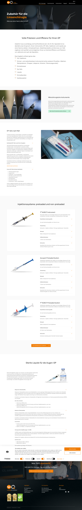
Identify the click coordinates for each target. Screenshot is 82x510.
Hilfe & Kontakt (72, 3)
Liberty (26, 489)
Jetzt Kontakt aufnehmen (12, 165)
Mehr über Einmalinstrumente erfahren (58, 111)
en (74, 1)
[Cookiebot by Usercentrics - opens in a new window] (7, 508)
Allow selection (72, 501)
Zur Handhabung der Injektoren (39, 345)
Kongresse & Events (28, 490)
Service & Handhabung (47, 489)
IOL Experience (27, 488)
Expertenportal (50, 3)
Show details (59, 507)
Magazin (65, 3)
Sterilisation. (48, 239)
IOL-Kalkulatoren (45, 488)
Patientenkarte (62, 489)
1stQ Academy (27, 492)
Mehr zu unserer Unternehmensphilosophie (39, 471)
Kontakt (43, 492)
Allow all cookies (72, 497)
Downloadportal (45, 490)
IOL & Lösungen (42, 3)
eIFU (60, 488)
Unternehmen (59, 3)
